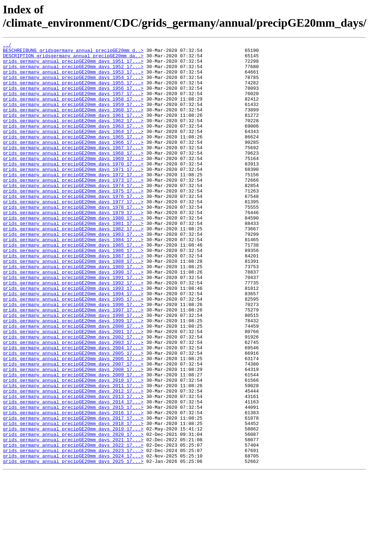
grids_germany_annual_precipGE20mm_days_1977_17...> (73, 234)
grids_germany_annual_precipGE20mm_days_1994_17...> (73, 344)
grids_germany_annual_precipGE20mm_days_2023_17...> (73, 532)
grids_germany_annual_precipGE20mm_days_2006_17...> (73, 422)
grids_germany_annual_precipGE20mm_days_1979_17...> (73, 247)
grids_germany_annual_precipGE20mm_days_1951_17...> (73, 65)
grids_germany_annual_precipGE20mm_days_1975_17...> (73, 221)
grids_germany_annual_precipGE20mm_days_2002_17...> (73, 396)
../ (7, 46)
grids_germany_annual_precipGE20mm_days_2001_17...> (73, 389)
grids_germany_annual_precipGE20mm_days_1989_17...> (73, 312)
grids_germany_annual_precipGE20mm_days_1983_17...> (73, 273)
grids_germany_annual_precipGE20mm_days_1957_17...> (73, 104)
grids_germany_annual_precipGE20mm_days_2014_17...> (73, 474)
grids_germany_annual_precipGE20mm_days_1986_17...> (73, 292)
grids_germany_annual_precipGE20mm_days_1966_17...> (73, 162)
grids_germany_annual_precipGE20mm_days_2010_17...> (73, 448)
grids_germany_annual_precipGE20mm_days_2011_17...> (73, 454)
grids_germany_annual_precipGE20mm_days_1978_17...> (73, 240)
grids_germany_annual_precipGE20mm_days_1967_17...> (73, 169)
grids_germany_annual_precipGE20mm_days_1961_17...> (73, 130)
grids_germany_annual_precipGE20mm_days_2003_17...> (73, 402)
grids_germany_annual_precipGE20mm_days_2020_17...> (73, 513)
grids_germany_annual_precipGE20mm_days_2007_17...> (73, 428)
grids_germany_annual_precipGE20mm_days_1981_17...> (73, 260)
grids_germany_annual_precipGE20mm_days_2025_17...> (73, 545)
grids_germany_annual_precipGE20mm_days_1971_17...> (73, 195)
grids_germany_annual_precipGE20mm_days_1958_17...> (73, 110)
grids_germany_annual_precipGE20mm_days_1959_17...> (73, 117)
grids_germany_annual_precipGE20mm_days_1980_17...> (73, 253)
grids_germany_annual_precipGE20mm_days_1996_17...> (73, 357)
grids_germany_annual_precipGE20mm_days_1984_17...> (73, 279)
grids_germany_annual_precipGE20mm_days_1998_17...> (73, 370)
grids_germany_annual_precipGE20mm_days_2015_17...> (73, 480)
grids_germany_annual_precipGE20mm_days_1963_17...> (73, 143)
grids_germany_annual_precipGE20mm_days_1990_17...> (73, 318)
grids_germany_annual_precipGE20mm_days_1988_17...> (73, 305)
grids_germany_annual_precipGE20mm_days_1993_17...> (73, 338)
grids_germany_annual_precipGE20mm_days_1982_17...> (73, 266)
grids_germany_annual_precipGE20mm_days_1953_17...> (73, 78)
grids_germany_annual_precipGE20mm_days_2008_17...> (73, 435)
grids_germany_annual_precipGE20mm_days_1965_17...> (73, 156)
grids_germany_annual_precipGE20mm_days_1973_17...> (73, 208)
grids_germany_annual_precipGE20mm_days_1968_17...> (73, 175)
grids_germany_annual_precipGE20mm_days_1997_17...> (73, 364)
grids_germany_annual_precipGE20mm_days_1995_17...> (73, 351)
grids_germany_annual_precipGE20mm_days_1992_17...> (73, 331)
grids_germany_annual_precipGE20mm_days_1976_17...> (73, 227)
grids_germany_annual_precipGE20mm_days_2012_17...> (73, 461)
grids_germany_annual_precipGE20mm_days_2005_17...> (73, 415)
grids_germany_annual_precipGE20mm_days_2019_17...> (73, 506)
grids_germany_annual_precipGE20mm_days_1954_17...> (73, 84)
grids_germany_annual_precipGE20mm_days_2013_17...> (73, 467)
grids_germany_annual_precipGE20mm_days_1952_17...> (73, 71)
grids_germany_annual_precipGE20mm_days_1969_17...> (73, 182)
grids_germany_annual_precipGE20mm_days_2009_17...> (73, 441)
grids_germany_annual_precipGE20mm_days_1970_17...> (73, 188)
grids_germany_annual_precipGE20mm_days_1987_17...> (73, 299)
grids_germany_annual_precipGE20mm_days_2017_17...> (73, 493)
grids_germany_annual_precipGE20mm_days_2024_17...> (73, 539)
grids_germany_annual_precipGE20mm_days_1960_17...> (73, 123)
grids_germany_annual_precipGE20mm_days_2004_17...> (73, 409)
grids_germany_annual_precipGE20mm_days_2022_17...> (73, 526)
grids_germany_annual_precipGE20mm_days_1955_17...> (73, 91)
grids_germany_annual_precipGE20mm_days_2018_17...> (73, 500)
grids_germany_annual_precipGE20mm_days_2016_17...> (73, 487)
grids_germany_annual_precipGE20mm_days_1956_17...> (73, 97)
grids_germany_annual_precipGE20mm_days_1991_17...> (73, 325)
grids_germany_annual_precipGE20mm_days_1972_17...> (73, 201)
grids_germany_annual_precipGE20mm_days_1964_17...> (73, 149)
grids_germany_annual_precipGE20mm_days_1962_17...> (73, 136)
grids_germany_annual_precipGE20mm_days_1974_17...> (73, 214)
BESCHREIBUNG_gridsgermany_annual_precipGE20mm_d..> (73, 52)
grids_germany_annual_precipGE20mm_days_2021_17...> (73, 519)
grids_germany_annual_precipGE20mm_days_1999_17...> (73, 376)
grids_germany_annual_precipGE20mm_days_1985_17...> (73, 286)
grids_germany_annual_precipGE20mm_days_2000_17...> (73, 383)
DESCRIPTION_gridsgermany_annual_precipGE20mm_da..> (73, 59)
